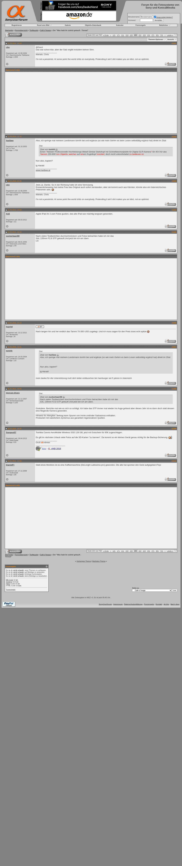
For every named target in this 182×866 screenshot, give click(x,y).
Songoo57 (11, 432)
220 (131, 35)
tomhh (9, 351)
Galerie (68, 25)
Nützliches (163, 25)
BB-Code (9, 580)
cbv (8, 47)
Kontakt (159, 604)
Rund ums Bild (43, 25)
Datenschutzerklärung (133, 604)
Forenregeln (140, 25)
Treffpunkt (34, 30)
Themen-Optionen (155, 39)
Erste (106, 35)
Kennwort (131, 20)
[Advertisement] (88, 102)
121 (114, 35)
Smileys (9, 582)
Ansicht (170, 39)
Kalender (120, 25)
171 (118, 35)
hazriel (9, 327)
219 (127, 35)
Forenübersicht (21, 30)
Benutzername (134, 17)
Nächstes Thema (98, 561)
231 (148, 35)
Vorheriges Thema (84, 561)
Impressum (118, 604)
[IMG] (8, 584)
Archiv (166, 604)
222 (139, 35)
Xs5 (8, 214)
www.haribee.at (43, 170)
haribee (9, 140)
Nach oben (175, 604)
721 (161, 35)
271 (152, 35)
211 (122, 35)
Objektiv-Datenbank (93, 25)
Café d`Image (45, 30)
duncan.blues (13, 393)
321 (157, 35)
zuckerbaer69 (12, 236)
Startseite (9, 30)
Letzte (170, 35)
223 (144, 35)
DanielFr (10, 465)
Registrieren (17, 25)
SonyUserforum (105, 604)
